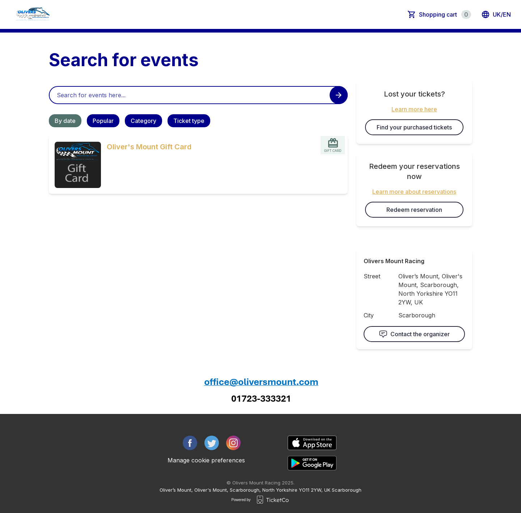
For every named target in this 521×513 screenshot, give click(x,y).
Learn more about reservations (414, 191)
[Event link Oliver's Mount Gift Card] (75, 165)
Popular (103, 120)
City (369, 315)
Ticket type (188, 120)
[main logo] (32, 14)
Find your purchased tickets (414, 127)
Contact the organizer (414, 334)
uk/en (496, 14)
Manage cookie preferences (206, 460)
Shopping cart (445, 14)
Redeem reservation (414, 209)
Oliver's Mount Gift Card (149, 146)
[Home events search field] (198, 95)
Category (143, 120)
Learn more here (414, 109)
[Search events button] (339, 95)
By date (65, 120)
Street (372, 276)
